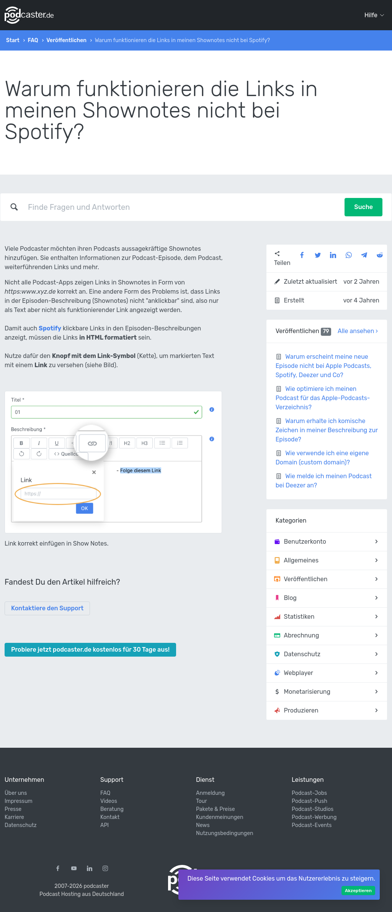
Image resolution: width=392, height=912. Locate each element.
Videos (108, 801)
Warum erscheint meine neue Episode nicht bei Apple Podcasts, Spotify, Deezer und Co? (324, 366)
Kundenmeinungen (219, 817)
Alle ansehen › (358, 331)
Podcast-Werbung (314, 817)
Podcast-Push (309, 801)
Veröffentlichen (66, 40)
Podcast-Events (312, 825)
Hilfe (374, 15)
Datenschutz (21, 825)
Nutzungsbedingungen (224, 833)
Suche (363, 207)
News (203, 825)
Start (13, 40)
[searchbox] (182, 207)
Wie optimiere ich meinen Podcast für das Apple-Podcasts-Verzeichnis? (323, 398)
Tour (201, 801)
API (104, 825)
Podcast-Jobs (309, 793)
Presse (13, 809)
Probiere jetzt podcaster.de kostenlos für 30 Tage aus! (90, 649)
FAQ (33, 40)
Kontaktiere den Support (47, 608)
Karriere (14, 817)
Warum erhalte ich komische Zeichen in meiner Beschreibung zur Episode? (327, 430)
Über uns (16, 793)
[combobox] (182, 207)
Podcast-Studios (312, 809)
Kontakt (109, 817)
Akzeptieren (358, 890)
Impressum (19, 801)
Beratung (112, 809)
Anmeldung (210, 793)
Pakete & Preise (215, 809)
